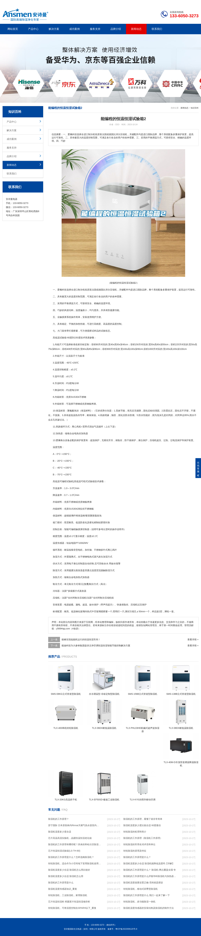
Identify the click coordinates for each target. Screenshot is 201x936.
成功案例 (74, 29)
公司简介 (149, 2)
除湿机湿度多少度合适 (59, 831)
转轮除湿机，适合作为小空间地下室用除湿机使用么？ (74, 863)
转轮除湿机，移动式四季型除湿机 (140, 889)
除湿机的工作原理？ (58, 819)
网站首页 (13, 29)
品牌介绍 (115, 29)
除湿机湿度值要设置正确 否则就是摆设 (143, 882)
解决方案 (54, 29)
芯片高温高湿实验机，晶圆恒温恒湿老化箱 (70, 838)
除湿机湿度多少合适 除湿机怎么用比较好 (69, 870)
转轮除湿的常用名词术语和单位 (139, 844)
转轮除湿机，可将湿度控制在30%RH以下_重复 (72, 908)
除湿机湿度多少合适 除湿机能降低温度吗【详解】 (148, 863)
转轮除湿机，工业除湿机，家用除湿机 (67, 895)
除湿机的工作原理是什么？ (137, 857)
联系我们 (157, 29)
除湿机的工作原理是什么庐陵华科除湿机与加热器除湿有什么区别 (149, 876)
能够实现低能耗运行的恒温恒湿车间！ (81, 639)
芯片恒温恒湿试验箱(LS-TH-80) (64, 850)
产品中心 (33, 29)
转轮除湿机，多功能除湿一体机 (139, 901)
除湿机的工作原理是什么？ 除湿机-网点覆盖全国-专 (149, 870)
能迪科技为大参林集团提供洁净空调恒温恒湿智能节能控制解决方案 (96, 645)
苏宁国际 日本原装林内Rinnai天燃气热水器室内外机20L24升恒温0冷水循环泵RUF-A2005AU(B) (74, 825)
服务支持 (95, 29)
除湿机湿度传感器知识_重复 (62, 889)
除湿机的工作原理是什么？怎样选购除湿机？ (71, 857)
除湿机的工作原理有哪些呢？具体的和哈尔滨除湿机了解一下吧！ (74, 844)
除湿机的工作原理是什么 (60, 882)
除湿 (55, 570)
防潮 (132, 415)
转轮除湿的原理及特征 (134, 850)
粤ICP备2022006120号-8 (126, 929)
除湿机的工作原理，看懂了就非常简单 (142, 819)
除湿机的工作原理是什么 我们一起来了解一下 (146, 895)
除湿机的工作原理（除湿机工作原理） (142, 838)
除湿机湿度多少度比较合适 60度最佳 (142, 825)
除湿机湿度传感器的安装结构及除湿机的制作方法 (148, 908)
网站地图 (179, 2)
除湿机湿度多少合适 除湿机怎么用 (65, 876)
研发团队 (164, 2)
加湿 (55, 556)
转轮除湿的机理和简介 (134, 831)
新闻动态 (136, 29)
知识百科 (195, 108)
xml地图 (194, 2)
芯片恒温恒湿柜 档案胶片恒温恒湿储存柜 (69, 901)
